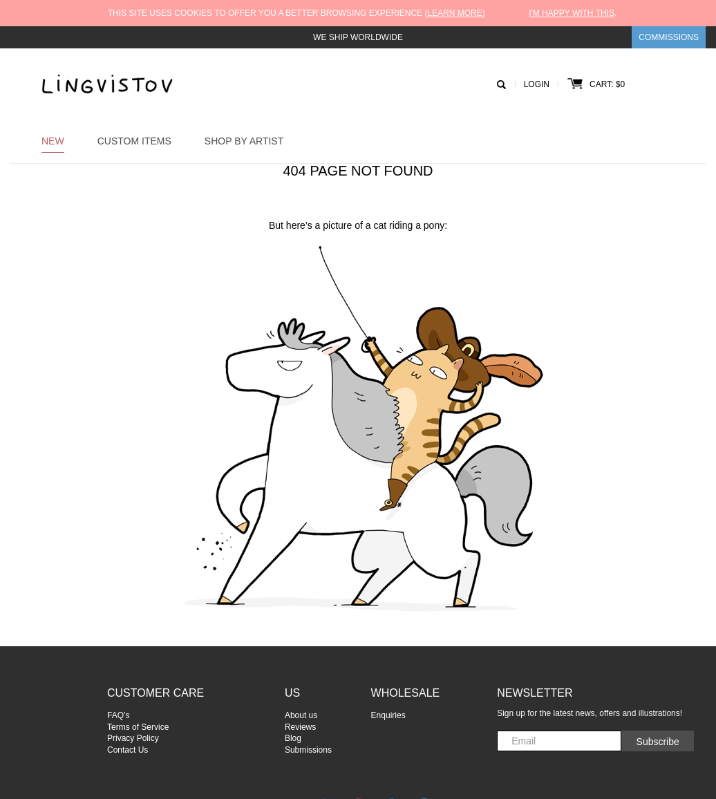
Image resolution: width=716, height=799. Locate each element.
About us (301, 715)
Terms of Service (138, 727)
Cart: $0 (596, 84)
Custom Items (134, 141)
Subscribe (658, 741)
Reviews (300, 727)
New (52, 141)
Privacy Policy (133, 738)
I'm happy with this (571, 13)
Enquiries (388, 715)
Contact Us (127, 750)
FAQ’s (118, 715)
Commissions (669, 37)
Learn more (454, 13)
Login (536, 84)
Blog (293, 738)
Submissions (308, 750)
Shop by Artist (244, 141)
